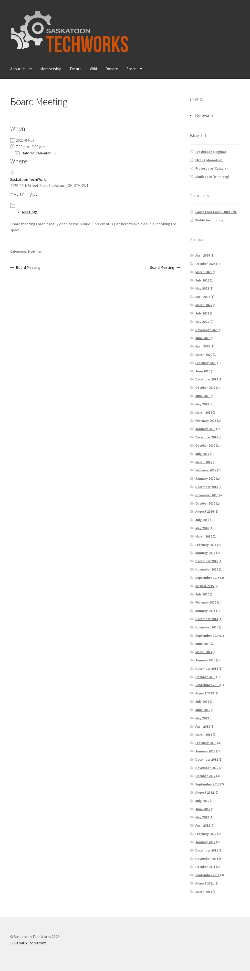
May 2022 (202, 288)
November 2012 (206, 768)
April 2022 (202, 296)
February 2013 (205, 743)
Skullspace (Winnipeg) (212, 176)
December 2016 (206, 487)
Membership (50, 68)
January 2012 (205, 842)
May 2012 (202, 817)
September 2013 (207, 685)
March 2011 (203, 891)
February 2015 (205, 602)
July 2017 (202, 454)
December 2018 (206, 379)
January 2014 (205, 660)
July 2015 (202, 594)
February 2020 (205, 363)
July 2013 (202, 701)
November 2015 (206, 569)
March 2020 (203, 354)
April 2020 (202, 346)
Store (131, 68)
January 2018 (205, 429)
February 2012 (205, 833)
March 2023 (203, 272)
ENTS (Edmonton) (208, 160)
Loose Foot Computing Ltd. (216, 212)
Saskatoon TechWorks (28, 179)
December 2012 (206, 759)
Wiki (93, 68)
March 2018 (203, 412)
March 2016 (203, 536)
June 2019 (202, 371)
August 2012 (204, 792)
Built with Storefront (28, 942)
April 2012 (202, 825)
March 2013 (203, 734)
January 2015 (205, 610)
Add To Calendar (33, 153)
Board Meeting (28, 267)
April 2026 (202, 255)
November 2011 (206, 858)
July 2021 (202, 313)
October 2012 (205, 776)
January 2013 (205, 751)
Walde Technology (209, 220)
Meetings (30, 211)
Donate (111, 68)
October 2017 (205, 445)
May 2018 (202, 404)
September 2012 (207, 784)
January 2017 (205, 478)
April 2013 (202, 726)
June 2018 (202, 396)
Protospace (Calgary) (211, 168)
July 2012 (202, 800)
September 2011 (207, 875)
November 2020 (206, 330)
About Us (17, 68)
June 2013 (202, 710)
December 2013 (206, 668)
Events (75, 68)
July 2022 (202, 280)
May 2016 (202, 528)
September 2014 (207, 635)
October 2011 (205, 866)
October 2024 (205, 263)
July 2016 (202, 520)
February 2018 (205, 420)
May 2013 (202, 718)
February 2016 (205, 544)
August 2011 (204, 883)
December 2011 (206, 850)
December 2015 (206, 561)
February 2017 (205, 470)
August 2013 (204, 693)
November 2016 (206, 495)
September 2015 (207, 577)
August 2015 (204, 586)
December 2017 (206, 437)
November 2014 (206, 627)
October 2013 (205, 677)
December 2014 (206, 619)
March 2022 (203, 305)
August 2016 (204, 511)
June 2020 (202, 338)
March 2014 (203, 652)
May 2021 (202, 321)
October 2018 (205, 387)
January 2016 (205, 552)
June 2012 (202, 809)
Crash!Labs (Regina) (210, 152)
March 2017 (203, 462)
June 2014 (202, 643)
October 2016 (205, 503)
